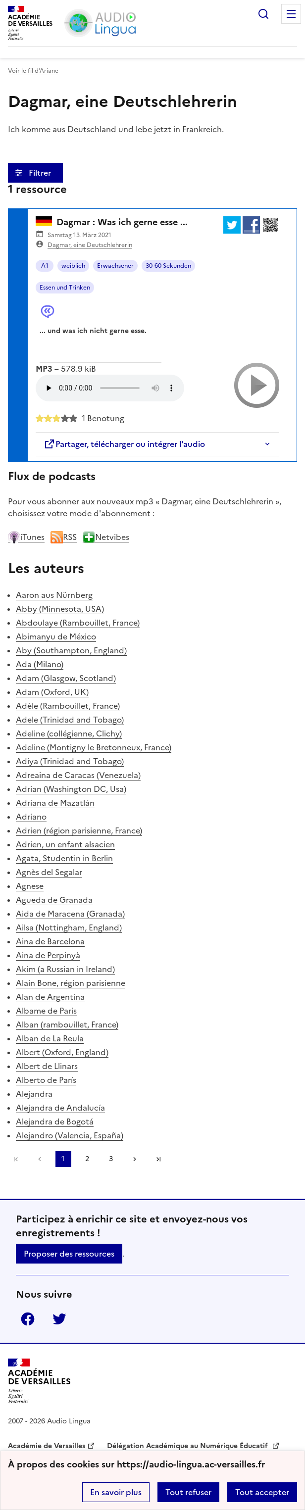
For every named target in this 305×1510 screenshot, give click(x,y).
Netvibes (106, 537)
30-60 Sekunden (168, 265)
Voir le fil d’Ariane (33, 70)
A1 (45, 265)
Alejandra (34, 1094)
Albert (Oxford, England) (62, 1052)
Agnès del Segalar (49, 872)
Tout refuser (188, 1492)
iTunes (26, 537)
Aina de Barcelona (50, 941)
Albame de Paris (46, 1011)
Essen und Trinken (65, 287)
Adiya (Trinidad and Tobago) (70, 761)
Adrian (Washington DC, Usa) (71, 789)
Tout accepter (262, 1492)
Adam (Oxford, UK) (52, 692)
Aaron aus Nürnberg (54, 595)
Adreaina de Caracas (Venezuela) (78, 775)
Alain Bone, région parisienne (70, 983)
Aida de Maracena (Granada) (70, 914)
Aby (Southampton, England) (71, 650)
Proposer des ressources (69, 1254)
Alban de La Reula (50, 1038)
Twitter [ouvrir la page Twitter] (59, 1319)
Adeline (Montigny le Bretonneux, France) (93, 747)
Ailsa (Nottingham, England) (69, 927)
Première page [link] (16, 1159)
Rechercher (263, 14)
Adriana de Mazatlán (55, 803)
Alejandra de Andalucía (60, 1108)
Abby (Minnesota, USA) (60, 609)
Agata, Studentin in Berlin (64, 858)
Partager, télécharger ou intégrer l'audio (124, 444)
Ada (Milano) (39, 664)
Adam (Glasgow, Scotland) (66, 678)
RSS (64, 537)
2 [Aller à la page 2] (87, 1159)
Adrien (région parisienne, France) (79, 830)
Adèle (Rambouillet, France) (68, 706)
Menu (291, 14)
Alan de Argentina (50, 997)
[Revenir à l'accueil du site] (39, 1381)
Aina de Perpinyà (48, 955)
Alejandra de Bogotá (55, 1121)
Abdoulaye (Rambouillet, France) (78, 623)
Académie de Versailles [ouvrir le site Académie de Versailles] (46, 1446)
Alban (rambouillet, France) (67, 1024)
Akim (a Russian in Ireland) (65, 969)
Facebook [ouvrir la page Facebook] (28, 1319)
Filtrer (41, 173)
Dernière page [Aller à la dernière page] (158, 1159)
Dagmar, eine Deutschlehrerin (90, 245)
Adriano (31, 817)
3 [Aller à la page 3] (111, 1159)
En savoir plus (116, 1492)
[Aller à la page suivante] (135, 1159)
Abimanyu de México (56, 636)
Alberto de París (46, 1080)
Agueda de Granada (54, 900)
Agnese (30, 886)
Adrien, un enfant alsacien (65, 844)
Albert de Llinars (47, 1066)
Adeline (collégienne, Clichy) (69, 733)
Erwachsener (115, 265)
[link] (40, 1159)
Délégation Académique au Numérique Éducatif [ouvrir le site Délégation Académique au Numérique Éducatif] (188, 1446)
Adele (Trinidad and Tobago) (70, 720)
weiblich (73, 265)
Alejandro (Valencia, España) (69, 1135)
